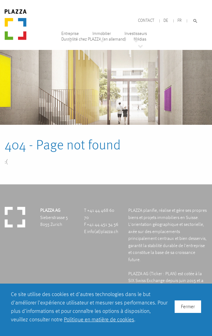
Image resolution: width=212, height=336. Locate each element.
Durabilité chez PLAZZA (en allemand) (93, 39)
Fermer (188, 306)
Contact (146, 20)
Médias (140, 39)
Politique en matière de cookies (99, 319)
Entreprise (70, 33)
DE (165, 20)
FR (179, 20)
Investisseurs (136, 33)
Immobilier (101, 33)
